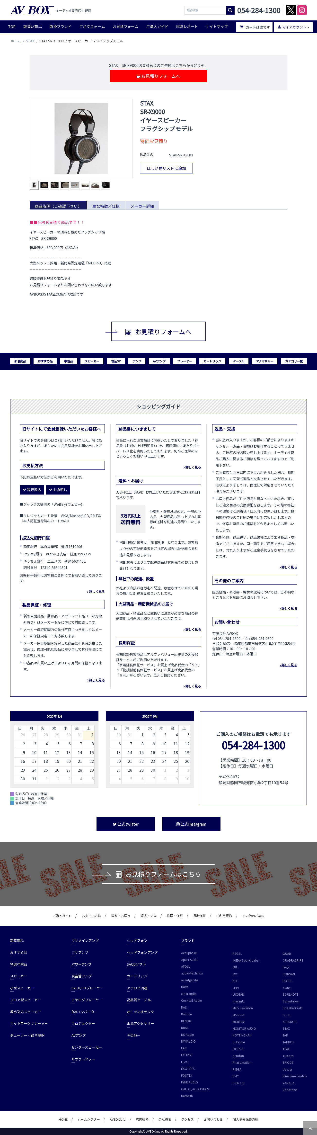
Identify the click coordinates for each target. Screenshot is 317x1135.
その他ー (134, 1035)
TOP (12, 26)
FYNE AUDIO (189, 1082)
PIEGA (237, 1069)
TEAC (286, 1049)
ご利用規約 (224, 915)
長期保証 (199, 915)
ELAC (184, 1062)
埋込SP (116, 361)
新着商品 (20, 361)
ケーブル (238, 361)
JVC (235, 974)
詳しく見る (97, 591)
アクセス (187, 1119)
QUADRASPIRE (293, 960)
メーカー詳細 (142, 206)
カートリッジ (212, 361)
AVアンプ (159, 361)
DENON (186, 1021)
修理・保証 (175, 915)
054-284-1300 (253, 745)
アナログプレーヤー (86, 999)
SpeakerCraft (292, 1008)
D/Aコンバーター (84, 1011)
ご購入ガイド (157, 26)
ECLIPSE (187, 1055)
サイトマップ (217, 26)
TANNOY (288, 1042)
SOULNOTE (291, 994)
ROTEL (287, 981)
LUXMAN (238, 994)
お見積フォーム (126, 26)
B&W (184, 987)
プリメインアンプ (85, 940)
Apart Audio (189, 959)
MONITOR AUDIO (244, 1028)
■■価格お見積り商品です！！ (57, 222)
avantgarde (189, 980)
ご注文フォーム (92, 26)
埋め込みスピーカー (25, 1011)
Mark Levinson (243, 1008)
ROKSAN (289, 974)
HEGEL (237, 953)
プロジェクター (83, 1023)
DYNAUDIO (188, 1041)
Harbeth (187, 1096)
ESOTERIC (188, 1068)
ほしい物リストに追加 (166, 168)
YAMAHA (288, 1083)
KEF (235, 981)
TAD (285, 1035)
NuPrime (239, 1042)
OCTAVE (238, 1049)
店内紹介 (142, 1119)
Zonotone (290, 1090)
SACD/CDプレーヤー (87, 987)
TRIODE (288, 1062)
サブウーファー (83, 1059)
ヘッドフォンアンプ (142, 952)
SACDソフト (136, 964)
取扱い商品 (32, 26)
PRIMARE (239, 1083)
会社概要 (164, 1119)
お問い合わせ (213, 1119)
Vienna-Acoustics (295, 1076)
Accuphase (189, 953)
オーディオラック (140, 1011)
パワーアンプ (81, 964)
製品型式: (146, 154)
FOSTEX (186, 1075)
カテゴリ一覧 (294, 361)
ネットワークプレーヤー (29, 1023)
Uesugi (287, 1069)
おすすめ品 (45, 361)
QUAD (287, 953)
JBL (235, 967)
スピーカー (92, 361)
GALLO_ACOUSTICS (195, 1089)
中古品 (68, 361)
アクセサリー (264, 361)
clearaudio (189, 993)
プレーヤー (184, 361)
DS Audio (187, 1034)
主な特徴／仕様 (106, 206)
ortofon (238, 1056)
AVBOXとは (118, 1119)
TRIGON (288, 1056)
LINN (236, 987)
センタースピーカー (86, 1047)
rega (286, 967)
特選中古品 (18, 964)
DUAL (184, 1028)
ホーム (16, 40)
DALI (184, 1007)
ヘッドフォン (137, 940)
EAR (184, 1048)
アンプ (136, 361)
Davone (186, 1014)
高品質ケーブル (139, 999)
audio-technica (192, 973)
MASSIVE (239, 1015)
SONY (287, 987)
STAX (30, 40)
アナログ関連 (137, 987)
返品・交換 (148, 915)
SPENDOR (290, 1021)
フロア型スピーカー (25, 999)
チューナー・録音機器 (27, 1035)
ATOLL (185, 966)
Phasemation (242, 1062)
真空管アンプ (81, 975)
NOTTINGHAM (242, 1035)
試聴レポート (187, 26)
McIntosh (239, 1021)
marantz (239, 1001)
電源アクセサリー (140, 1023)
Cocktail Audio (191, 1000)
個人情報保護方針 (245, 1119)
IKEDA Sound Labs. (246, 960)
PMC (236, 1076)
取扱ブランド (60, 26)
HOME (63, 1119)
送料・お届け (120, 915)
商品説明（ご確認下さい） (58, 206)
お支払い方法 (91, 915)
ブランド (188, 940)
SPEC (286, 1015)
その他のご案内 (253, 915)
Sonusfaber (291, 1001)
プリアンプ (79, 952)
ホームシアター (89, 1119)
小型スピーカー (22, 987)
